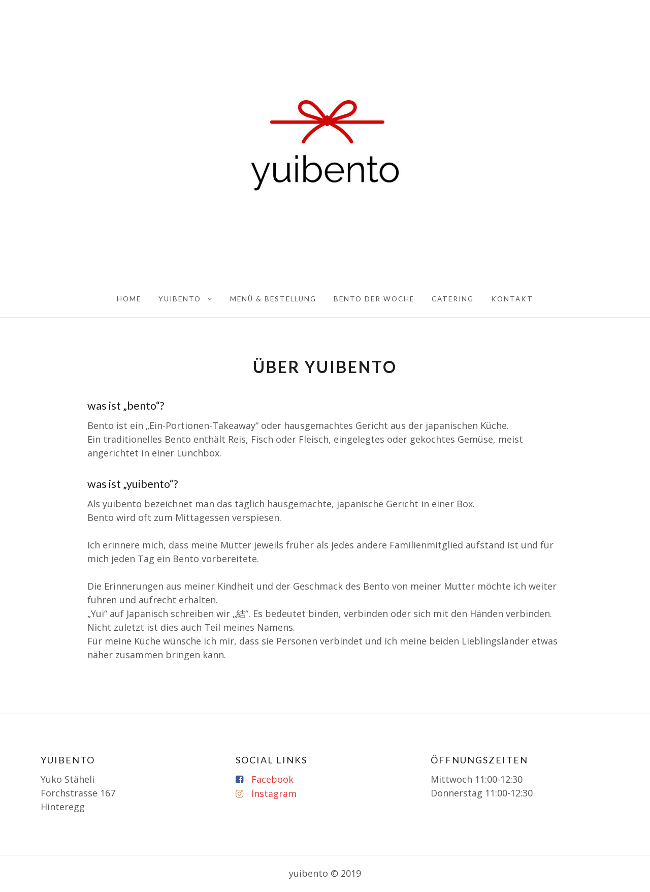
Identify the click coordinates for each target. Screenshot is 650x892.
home (129, 299)
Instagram (274, 793)
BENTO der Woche (374, 299)
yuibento (179, 299)
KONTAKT (512, 299)
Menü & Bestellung (273, 299)
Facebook (272, 779)
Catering (453, 299)
